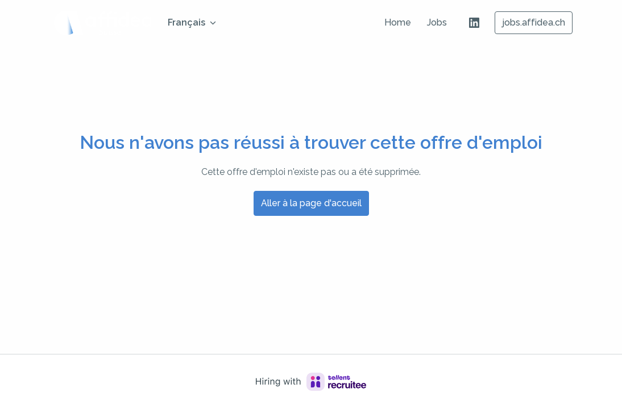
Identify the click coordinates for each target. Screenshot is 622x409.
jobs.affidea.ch (533, 22)
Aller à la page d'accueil (311, 203)
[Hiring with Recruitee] (311, 382)
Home (397, 22)
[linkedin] (474, 22)
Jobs (437, 22)
